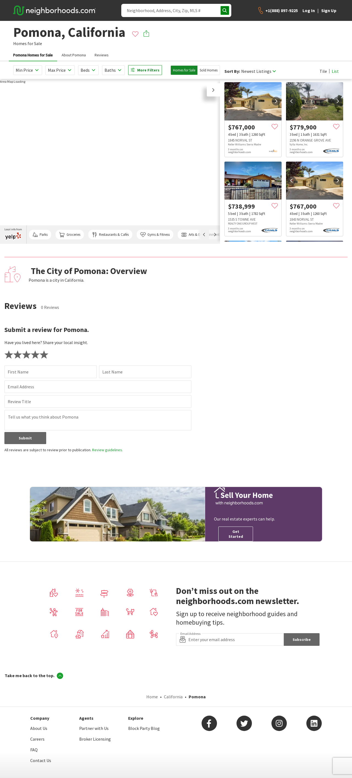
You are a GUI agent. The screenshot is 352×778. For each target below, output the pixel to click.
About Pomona (74, 54)
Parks (40, 234)
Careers (37, 739)
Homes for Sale (184, 70)
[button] (213, 89)
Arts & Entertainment (200, 234)
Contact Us (40, 760)
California (173, 696)
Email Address (21, 386)
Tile (323, 71)
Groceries (69, 234)
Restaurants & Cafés (110, 234)
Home (152, 696)
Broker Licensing (95, 739)
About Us (38, 728)
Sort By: (232, 71)
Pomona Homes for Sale (33, 54)
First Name (18, 372)
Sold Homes (209, 70)
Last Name (112, 372)
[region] (110, 161)
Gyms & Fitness (155, 234)
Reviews (102, 54)
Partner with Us (94, 728)
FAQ (34, 749)
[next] (276, 101)
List (335, 71)
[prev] (230, 101)
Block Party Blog (144, 728)
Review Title (19, 401)
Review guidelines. (107, 449)
